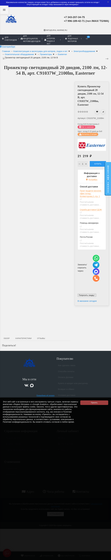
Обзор (6, 338)
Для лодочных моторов (73, 38)
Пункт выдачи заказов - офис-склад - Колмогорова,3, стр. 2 (91, 193)
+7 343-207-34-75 (74, 17)
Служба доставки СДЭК (91, 210)
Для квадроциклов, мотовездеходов (31, 38)
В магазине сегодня (87, 301)
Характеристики (23, 338)
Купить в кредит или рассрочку (73, 384)
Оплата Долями (65, 378)
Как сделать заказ (66, 366)
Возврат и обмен (66, 390)
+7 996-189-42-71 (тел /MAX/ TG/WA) (86, 20)
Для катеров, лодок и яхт (52, 40)
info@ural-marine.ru (55, 30)
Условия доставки (66, 396)
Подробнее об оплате (45, 395)
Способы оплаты (66, 372)
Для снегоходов (10, 38)
